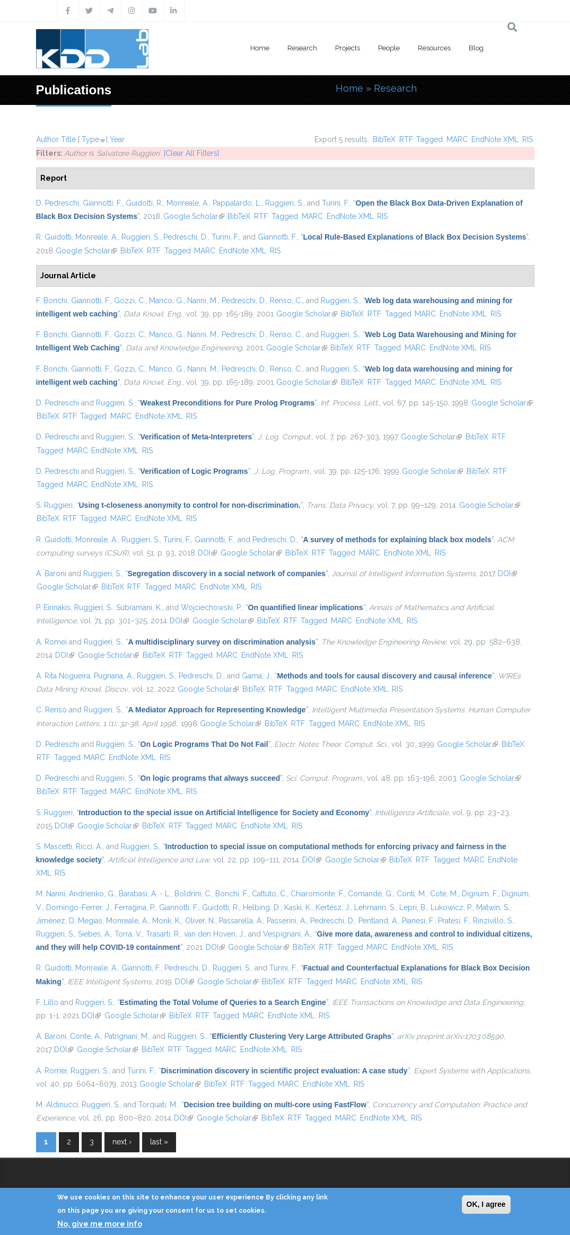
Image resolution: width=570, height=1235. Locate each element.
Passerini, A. (286, 920)
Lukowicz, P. (451, 907)
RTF (406, 139)
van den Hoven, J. (214, 934)
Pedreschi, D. (185, 237)
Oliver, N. (200, 920)
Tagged (429, 139)
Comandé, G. (370, 893)
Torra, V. (128, 934)
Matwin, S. (493, 907)
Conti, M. (411, 893)
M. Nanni (50, 893)
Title (68, 139)
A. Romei (51, 642)
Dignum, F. (480, 893)
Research (302, 48)
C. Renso (51, 709)
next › (121, 1141)
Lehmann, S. (375, 907)
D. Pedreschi (57, 203)
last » (159, 1141)
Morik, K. (166, 920)
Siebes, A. (94, 934)
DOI (207, 553)
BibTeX (384, 139)
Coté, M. (444, 893)
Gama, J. (256, 676)
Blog (476, 48)
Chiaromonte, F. (317, 893)
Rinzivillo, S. (493, 920)
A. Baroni (51, 573)
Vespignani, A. (287, 934)
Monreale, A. (187, 203)
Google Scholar (193, 216)
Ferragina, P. (135, 907)
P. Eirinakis (53, 607)
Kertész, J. (332, 907)
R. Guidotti (54, 237)
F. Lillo (47, 1002)
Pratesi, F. (453, 920)
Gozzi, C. (129, 300)
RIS (527, 139)
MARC (457, 139)
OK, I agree (486, 1204)
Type (90, 139)
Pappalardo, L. (237, 203)
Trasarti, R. (163, 934)
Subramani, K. (139, 607)
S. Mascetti (54, 846)
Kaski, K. (298, 907)
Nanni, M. (202, 300)
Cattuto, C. (269, 893)
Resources (434, 48)
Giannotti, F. (102, 203)
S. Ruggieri (54, 505)
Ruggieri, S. (284, 203)
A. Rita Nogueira (63, 676)
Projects (347, 48)
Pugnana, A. (113, 676)
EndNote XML (495, 139)
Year (117, 139)
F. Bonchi (51, 300)
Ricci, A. (89, 846)
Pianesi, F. (418, 920)
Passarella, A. (241, 920)
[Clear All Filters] (191, 153)
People (389, 48)
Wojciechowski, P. (211, 607)
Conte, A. (85, 1036)
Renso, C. (286, 300)
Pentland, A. (378, 920)
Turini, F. (335, 203)
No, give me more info (99, 1224)
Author (47, 139)
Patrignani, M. (126, 1036)
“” (415, 237)
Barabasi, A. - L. (145, 893)
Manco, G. (166, 300)
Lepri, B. (413, 907)
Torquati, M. (158, 1104)
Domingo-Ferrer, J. (78, 907)
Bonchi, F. (231, 893)
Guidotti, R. (144, 203)
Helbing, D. (261, 907)
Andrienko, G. (92, 893)
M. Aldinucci (57, 1104)
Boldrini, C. (193, 893)
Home (259, 48)
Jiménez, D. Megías (69, 920)
